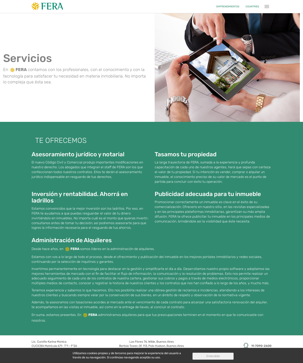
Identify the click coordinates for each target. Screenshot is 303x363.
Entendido (213, 356)
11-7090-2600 (261, 346)
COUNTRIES (252, 6)
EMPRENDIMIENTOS (227, 6)
